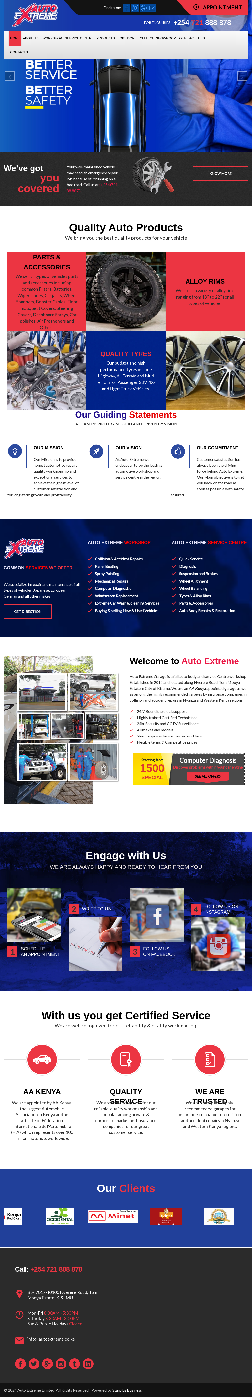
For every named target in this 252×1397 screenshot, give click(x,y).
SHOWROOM (166, 38)
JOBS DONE (127, 38)
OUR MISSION (48, 447)
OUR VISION (128, 447)
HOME (15, 38)
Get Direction (27, 611)
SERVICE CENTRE (79, 38)
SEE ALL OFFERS (208, 776)
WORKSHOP (52, 38)
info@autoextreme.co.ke (51, 1339)
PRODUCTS (105, 38)
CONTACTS (19, 52)
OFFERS (146, 38)
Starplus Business (127, 1390)
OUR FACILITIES (192, 38)
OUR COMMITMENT (217, 447)
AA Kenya (197, 688)
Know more (220, 173)
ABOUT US (31, 38)
